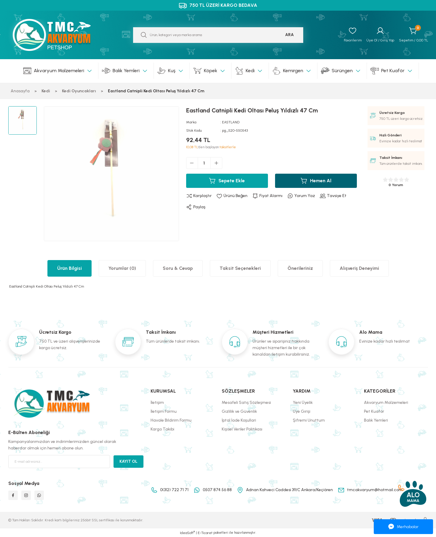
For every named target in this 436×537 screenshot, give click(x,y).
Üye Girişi (301, 411)
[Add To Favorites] (231, 196)
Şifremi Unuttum (309, 420)
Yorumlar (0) (122, 268)
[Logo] (58, 35)
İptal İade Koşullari (239, 420)
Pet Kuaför (374, 411)
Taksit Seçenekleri (240, 268)
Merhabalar (403, 526)
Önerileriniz (300, 268)
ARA (289, 34)
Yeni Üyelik (303, 402)
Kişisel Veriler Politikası (242, 429)
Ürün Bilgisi (69, 268)
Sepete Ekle (227, 180)
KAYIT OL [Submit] (128, 461)
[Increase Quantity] (216, 163)
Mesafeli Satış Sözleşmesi (246, 402)
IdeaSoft (187, 532)
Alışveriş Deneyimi (359, 268)
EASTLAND (230, 122)
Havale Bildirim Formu (171, 420)
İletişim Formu (164, 411)
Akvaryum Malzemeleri (386, 402)
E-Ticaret (205, 533)
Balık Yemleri (376, 420)
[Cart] (413, 35)
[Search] (218, 35)
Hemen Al (316, 180)
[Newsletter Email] (59, 461)
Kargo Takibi (162, 429)
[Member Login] (380, 35)
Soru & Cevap (178, 268)
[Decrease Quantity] (192, 163)
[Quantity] (204, 163)
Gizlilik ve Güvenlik (239, 411)
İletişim (157, 402)
